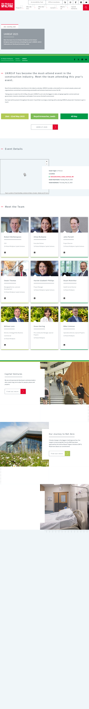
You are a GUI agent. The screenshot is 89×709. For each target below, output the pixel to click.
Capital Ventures (74, 7)
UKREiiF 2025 (41, 127)
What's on (62, 7)
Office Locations (54, 2)
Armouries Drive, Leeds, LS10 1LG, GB (62, 176)
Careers (53, 8)
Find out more (13, 396)
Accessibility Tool (37, 2)
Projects (19, 8)
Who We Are (29, 7)
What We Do (41, 7)
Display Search (86, 7)
